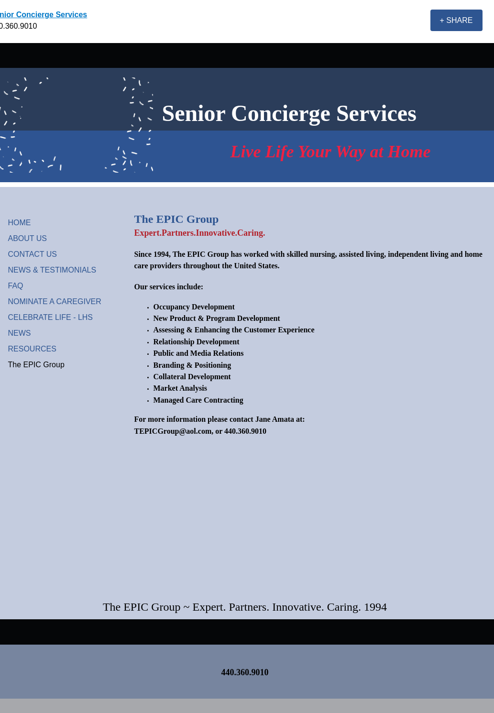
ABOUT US (27, 238)
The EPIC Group (36, 365)
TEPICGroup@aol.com (173, 431)
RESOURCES (32, 349)
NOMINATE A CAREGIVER (54, 301)
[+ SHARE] (456, 20)
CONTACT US (32, 254)
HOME (19, 223)
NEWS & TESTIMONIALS (52, 270)
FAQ (15, 286)
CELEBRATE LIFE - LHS (50, 317)
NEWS (19, 333)
